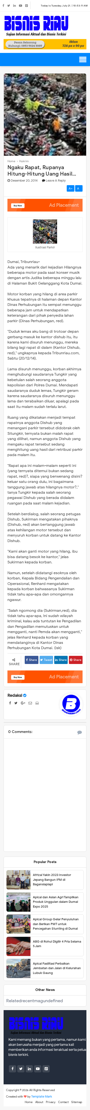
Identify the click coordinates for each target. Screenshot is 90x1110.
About (39, 1102)
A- (79, 188)
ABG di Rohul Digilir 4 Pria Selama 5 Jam (57, 943)
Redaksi (14, 695)
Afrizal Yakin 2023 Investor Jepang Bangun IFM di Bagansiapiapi (52, 879)
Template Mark (41, 1096)
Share (31, 660)
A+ (70, 188)
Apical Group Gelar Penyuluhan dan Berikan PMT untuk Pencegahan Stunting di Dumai (56, 924)
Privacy (50, 1102)
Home (29, 1102)
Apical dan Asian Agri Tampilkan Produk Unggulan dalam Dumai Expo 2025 (55, 902)
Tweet (46, 660)
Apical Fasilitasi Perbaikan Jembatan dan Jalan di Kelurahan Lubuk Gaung (57, 968)
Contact (63, 1102)
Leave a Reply (56, 180)
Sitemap (76, 1102)
